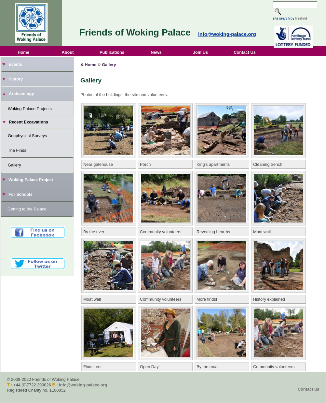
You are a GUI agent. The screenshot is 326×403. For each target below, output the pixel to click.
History (15, 79)
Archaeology (21, 93)
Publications (112, 52)
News (156, 52)
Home (23, 52)
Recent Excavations (28, 122)
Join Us (200, 52)
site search (281, 18)
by (298, 18)
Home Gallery (98, 64)
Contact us (308, 389)
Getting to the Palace (27, 209)
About (68, 52)
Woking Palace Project (30, 179)
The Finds (17, 150)
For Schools (20, 194)
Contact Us (245, 52)
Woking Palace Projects (30, 108)
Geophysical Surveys (27, 135)
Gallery (14, 165)
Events (15, 64)
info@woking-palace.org (227, 34)
